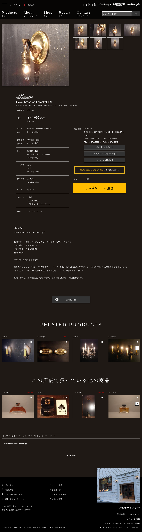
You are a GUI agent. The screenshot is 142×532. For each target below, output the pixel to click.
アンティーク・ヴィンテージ (39, 204)
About (30, 14)
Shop (48, 14)
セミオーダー (57, 490)
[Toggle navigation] (4, 5)
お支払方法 (8, 490)
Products (9, 14)
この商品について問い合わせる (104, 154)
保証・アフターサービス (14, 499)
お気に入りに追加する (104, 147)
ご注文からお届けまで (13, 494)
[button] (137, 348)
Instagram (6, 527)
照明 (30, 197)
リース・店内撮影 (59, 494)
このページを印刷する (104, 160)
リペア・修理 (57, 485)
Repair (64, 14)
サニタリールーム (35, 211)
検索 (136, 14)
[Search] (117, 13)
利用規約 (46, 527)
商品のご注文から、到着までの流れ (92, 170)
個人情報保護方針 (59, 527)
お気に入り (29, 5)
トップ (5, 436)
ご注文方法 (8, 485)
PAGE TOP (71, 463)
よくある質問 (57, 499)
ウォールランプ (34, 201)
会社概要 (27, 527)
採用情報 (36, 527)
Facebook (17, 527)
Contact (83, 14)
